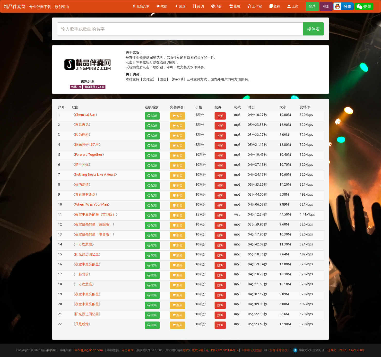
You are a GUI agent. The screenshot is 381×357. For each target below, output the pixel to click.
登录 (312, 6)
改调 (198, 6)
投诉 (220, 115)
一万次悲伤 (83, 244)
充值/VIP (140, 6)
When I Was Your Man (91, 204)
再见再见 (82, 125)
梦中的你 (82, 164)
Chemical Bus (85, 115)
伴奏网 (51, 350)
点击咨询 (127, 350)
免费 (234, 6)
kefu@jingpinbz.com (89, 350)
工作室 (255, 6)
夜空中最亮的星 (87, 264)
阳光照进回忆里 (87, 145)
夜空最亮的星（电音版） (94, 234)
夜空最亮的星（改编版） (94, 224)
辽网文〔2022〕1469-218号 (346, 350)
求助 (161, 6)
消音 (216, 6)
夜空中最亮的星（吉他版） (95, 214)
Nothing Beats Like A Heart (95, 174)
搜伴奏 (313, 28)
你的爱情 (82, 184)
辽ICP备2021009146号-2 (222, 350)
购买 (177, 115)
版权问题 (198, 350)
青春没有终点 (85, 194)
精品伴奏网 (36, 6)
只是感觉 (82, 324)
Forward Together (88, 155)
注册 (326, 6)
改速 (180, 6)
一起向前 (82, 274)
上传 (292, 6)
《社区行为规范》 (252, 350)
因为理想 (82, 135)
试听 (152, 115)
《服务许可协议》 (278, 350)
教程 (274, 6)
